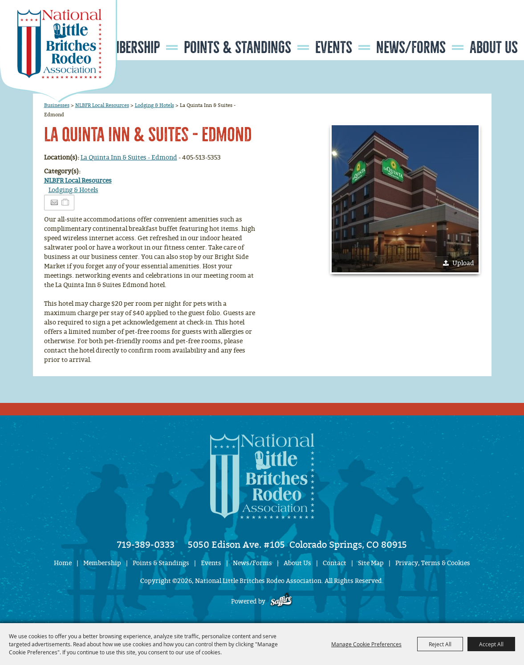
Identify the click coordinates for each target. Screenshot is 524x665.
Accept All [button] (491, 644)
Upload (463, 263)
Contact (334, 563)
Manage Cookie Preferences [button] (366, 644)
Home (63, 563)
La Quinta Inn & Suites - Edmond (129, 157)
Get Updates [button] (498, 28)
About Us (494, 47)
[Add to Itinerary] (65, 202)
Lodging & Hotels (154, 105)
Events (333, 47)
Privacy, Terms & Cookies (432, 563)
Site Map (371, 563)
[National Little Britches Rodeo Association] (58, 51)
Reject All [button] (440, 644)
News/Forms (411, 47)
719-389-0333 (146, 544)
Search (471, 28)
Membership (127, 47)
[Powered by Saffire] (281, 601)
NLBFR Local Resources (102, 105)
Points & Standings (237, 47)
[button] (405, 198)
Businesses (56, 105)
